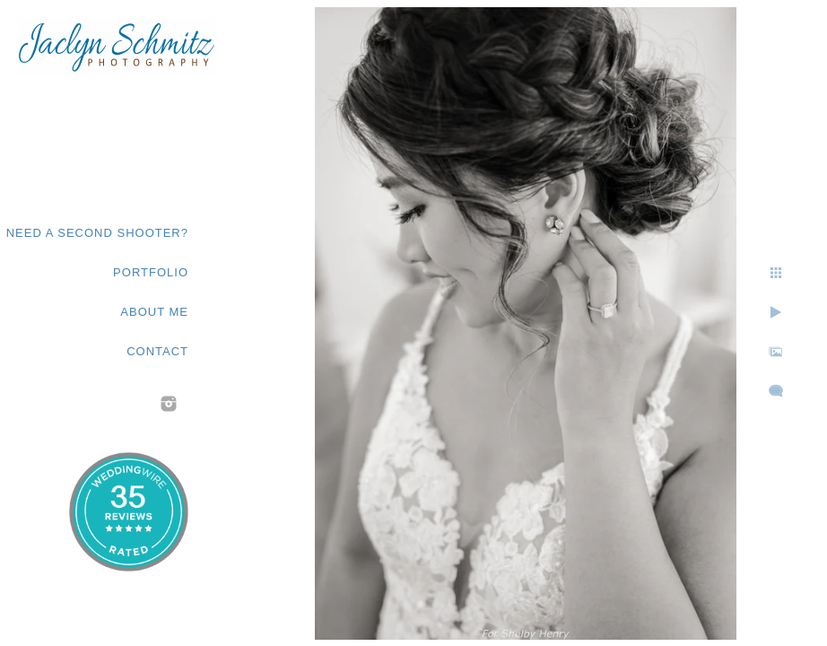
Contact (157, 351)
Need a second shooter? (97, 233)
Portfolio (150, 272)
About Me (154, 312)
